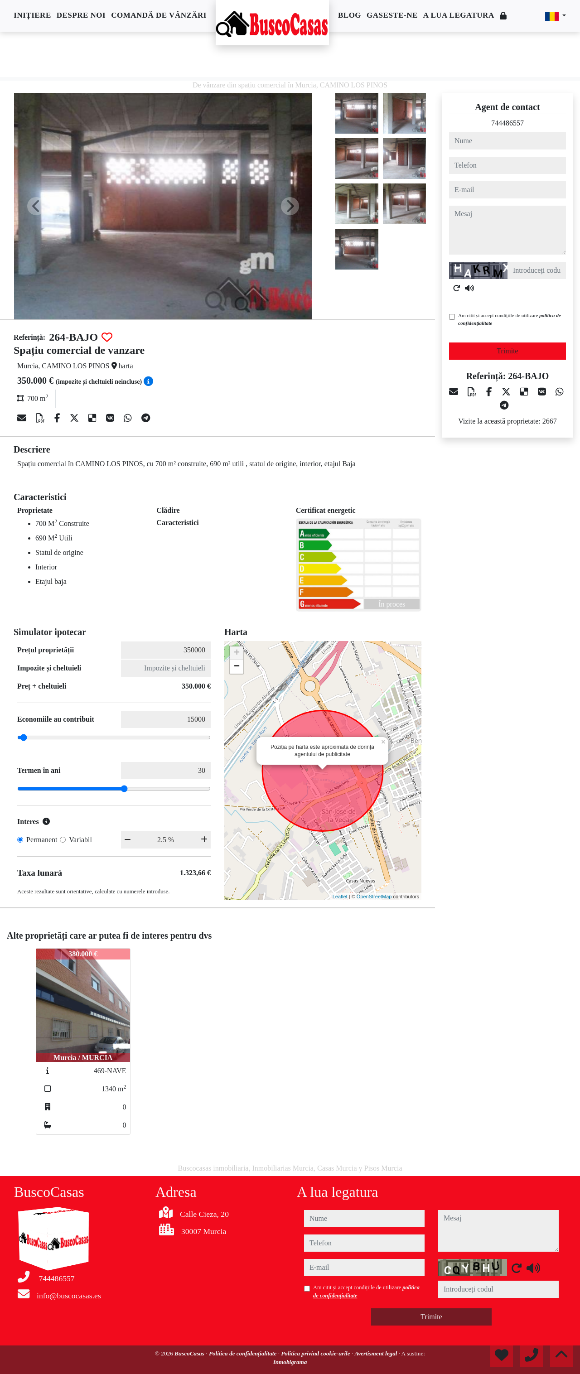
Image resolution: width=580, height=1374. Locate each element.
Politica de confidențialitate (243, 1353)
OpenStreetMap (374, 896)
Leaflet (340, 896)
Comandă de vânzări (159, 15)
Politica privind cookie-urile (316, 1353)
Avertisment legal (377, 1353)
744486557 (507, 123)
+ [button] (237, 653)
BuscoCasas (190, 1353)
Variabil (80, 840)
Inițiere (32, 15)
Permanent (41, 840)
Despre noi (81, 15)
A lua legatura (458, 15)
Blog (349, 15)
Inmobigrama (290, 1362)
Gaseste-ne (392, 15)
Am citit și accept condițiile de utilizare (509, 319)
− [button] (237, 667)
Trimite (507, 351)
